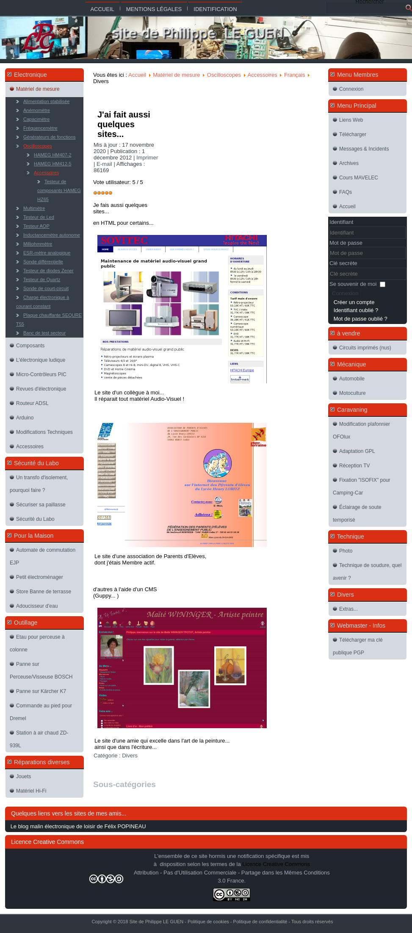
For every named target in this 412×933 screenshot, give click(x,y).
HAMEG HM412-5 (53, 163)
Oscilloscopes (37, 145)
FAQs (345, 192)
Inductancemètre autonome (51, 234)
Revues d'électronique (41, 389)
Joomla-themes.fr (224, 926)
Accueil (102, 9)
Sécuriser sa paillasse (41, 505)
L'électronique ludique (40, 360)
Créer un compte (354, 302)
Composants (30, 346)
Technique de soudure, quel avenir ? (367, 571)
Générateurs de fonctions (49, 137)
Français (294, 75)
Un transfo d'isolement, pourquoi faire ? (39, 484)
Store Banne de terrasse (43, 592)
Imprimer (147, 157)
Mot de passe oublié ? (360, 319)
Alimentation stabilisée (46, 101)
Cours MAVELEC (358, 178)
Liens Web (351, 120)
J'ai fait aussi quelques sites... (123, 124)
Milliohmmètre (37, 243)
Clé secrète (343, 263)
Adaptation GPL (357, 451)
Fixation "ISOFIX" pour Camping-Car (361, 486)
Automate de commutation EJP (42, 556)
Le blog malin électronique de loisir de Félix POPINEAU (78, 826)
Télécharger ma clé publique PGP (358, 646)
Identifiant (341, 222)
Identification (215, 9)
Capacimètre (36, 119)
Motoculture (352, 393)
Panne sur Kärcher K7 (41, 691)
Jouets (23, 776)
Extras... (348, 609)
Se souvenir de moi (352, 284)
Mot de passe (345, 243)
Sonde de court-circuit (46, 288)
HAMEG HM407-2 (53, 154)
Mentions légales (154, 9)
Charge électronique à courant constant (42, 302)
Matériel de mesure (38, 89)
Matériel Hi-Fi (31, 791)
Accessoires (46, 172)
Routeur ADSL (32, 403)
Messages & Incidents (364, 149)
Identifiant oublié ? (356, 310)
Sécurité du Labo (35, 519)
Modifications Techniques (44, 432)
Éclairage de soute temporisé (357, 513)
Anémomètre (36, 110)
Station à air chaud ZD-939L (39, 739)
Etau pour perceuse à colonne (37, 643)
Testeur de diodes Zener (48, 270)
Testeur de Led (38, 217)
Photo (345, 551)
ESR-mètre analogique (46, 252)
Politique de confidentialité (260, 921)
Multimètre (34, 208)
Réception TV (354, 466)
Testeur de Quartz (41, 279)
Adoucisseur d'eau (37, 606)
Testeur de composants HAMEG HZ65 (59, 190)
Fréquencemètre (40, 128)
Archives (349, 163)
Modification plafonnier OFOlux (361, 430)
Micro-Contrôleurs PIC (41, 374)
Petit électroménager (39, 577)
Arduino (24, 418)
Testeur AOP (36, 226)
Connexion (351, 89)
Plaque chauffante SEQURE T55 (49, 320)
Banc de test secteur (44, 332)
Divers (130, 755)
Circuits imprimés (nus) (365, 348)
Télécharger (352, 134)
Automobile (352, 379)
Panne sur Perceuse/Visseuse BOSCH (41, 670)
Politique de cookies (208, 921)
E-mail (105, 164)
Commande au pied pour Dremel (41, 712)
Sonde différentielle (43, 261)
